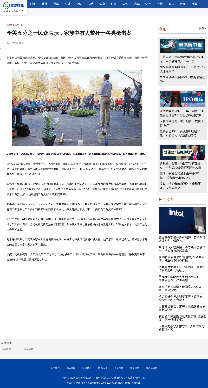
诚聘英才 (86, 368)
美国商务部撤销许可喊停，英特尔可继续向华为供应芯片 (182, 239)
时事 (33, 4)
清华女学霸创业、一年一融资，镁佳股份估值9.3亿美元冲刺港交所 (182, 113)
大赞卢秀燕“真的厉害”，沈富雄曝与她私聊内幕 (181, 328)
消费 (91, 4)
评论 (148, 4)
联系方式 (102, 368)
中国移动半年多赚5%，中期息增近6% (182, 79)
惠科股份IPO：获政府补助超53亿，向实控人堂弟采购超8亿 (180, 133)
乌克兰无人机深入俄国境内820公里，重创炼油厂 (180, 288)
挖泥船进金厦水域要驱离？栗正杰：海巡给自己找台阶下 (182, 298)
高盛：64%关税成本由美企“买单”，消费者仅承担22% (179, 176)
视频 (194, 4)
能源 (125, 4)
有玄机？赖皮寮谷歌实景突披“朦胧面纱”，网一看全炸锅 (182, 318)
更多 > (202, 28)
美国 (15, 25)
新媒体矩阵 (151, 368)
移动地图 (28, 349)
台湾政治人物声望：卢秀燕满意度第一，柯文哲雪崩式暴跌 (182, 249)
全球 (68, 4)
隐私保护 (134, 368)
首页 (9, 25)
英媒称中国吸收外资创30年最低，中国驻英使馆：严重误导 (182, 278)
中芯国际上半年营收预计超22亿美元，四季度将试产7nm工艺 (182, 59)
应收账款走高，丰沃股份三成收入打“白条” (182, 123)
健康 (102, 4)
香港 (44, 4)
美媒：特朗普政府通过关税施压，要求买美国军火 (182, 186)
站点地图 (6, 349)
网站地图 (71, 368)
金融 (79, 4)
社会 (20, 25)
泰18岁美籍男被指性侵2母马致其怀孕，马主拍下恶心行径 (181, 259)
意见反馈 (118, 368)
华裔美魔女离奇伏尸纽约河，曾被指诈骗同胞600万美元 (182, 269)
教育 (171, 4)
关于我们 (55, 368)
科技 (114, 4)
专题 (160, 4)
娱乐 (183, 4)
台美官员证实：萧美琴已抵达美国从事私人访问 (182, 308)
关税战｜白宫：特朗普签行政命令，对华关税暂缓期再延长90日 (180, 165)
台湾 (56, 4)
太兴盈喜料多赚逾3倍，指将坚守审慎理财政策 (182, 69)
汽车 (137, 4)
